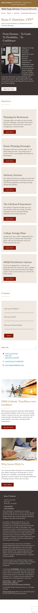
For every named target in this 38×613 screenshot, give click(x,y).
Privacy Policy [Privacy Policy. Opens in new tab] (7, 581)
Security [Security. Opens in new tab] (19, 581)
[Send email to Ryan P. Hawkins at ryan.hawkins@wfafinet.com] (14, 365)
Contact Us (26, 2)
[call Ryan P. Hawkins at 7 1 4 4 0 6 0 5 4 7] (14, 361)
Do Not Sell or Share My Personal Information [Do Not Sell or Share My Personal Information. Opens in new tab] (16, 584)
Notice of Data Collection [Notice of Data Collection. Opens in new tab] (10, 582)
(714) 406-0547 (16, 2)
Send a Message (9, 508)
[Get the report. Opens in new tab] (8, 427)
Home (3, 13)
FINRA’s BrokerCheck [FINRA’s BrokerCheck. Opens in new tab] (9, 591)
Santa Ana (5, 347)
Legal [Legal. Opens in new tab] (14, 581)
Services (17, 13)
